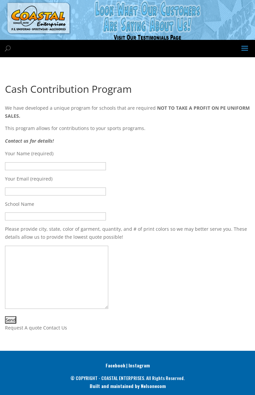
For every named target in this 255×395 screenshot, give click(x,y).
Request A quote (23, 328)
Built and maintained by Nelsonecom (128, 385)
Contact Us (55, 328)
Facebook (115, 365)
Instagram (139, 365)
